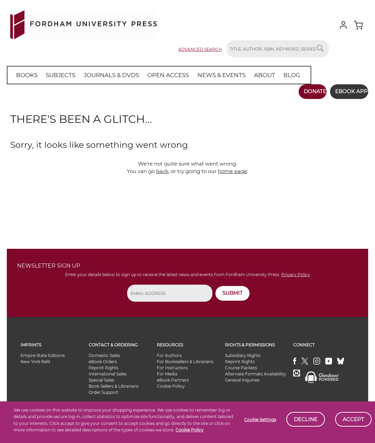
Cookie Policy (190, 429)
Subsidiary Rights (242, 352)
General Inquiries (242, 377)
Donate (306, 91)
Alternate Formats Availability (255, 370)
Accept (353, 419)
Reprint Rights (103, 364)
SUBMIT (232, 290)
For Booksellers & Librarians (185, 358)
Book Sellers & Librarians (113, 383)
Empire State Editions (42, 352)
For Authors (169, 352)
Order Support (103, 389)
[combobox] (278, 48)
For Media (167, 370)
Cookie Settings (260, 419)
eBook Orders (103, 358)
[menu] (149, 75)
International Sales (107, 370)
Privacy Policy (295, 271)
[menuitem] (25, 75)
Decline (305, 419)
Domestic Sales (104, 352)
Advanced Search (200, 49)
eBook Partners (173, 377)
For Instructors (172, 364)
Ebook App (347, 91)
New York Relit (35, 358)
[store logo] (83, 23)
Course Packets (241, 364)
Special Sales (101, 377)
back (162, 168)
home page (232, 168)
